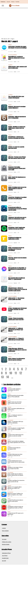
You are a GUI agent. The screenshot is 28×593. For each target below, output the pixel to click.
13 (2, 377)
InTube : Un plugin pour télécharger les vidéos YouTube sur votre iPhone (17, 309)
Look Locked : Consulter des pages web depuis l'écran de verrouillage (17, 47)
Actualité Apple (5, 558)
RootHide (17, 1)
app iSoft (4, 560)
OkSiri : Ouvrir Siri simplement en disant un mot (16, 177)
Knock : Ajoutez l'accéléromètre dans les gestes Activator (16, 359)
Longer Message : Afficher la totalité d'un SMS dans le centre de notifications (17, 350)
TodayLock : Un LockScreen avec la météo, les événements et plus (17, 218)
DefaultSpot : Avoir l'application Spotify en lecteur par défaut (16, 228)
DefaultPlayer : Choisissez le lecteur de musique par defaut (16, 137)
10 (10, 373)
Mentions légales (5, 544)
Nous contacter (5, 530)
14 (7, 377)
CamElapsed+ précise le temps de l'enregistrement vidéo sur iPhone (15, 507)
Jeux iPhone (4, 555)
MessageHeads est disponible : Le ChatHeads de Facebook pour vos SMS (17, 269)
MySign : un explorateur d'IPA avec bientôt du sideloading (15, 422)
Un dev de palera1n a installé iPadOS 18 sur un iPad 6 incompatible (16, 429)
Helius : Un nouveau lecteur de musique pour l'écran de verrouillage (16, 249)
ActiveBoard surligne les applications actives (14, 238)
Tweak (15, 5)
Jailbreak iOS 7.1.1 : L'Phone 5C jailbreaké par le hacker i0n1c (16, 339)
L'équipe (4, 528)
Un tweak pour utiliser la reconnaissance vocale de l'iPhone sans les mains (17, 208)
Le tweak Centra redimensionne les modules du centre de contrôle (15, 435)
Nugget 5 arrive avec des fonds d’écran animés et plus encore (14, 402)
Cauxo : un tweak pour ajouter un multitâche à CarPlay (15, 415)
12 (20, 373)
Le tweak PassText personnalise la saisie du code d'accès (15, 500)
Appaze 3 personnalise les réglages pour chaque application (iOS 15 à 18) (16, 442)
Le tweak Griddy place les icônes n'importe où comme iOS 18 (15, 455)
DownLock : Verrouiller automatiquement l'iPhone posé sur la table (16, 168)
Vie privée (4, 539)
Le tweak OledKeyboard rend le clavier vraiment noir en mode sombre (16, 461)
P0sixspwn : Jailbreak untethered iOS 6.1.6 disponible (17, 117)
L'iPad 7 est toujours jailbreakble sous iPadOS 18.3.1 (16, 409)
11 (16, 373)
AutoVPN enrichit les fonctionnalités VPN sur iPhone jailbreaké (16, 396)
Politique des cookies (6, 541)
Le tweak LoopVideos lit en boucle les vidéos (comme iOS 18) (16, 481)
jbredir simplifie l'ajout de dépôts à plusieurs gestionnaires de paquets (15, 474)
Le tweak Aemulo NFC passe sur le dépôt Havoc (15, 514)
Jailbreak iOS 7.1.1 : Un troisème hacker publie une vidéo (16, 298)
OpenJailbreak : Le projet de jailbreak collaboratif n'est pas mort (16, 58)
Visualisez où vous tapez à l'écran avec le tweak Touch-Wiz (15, 468)
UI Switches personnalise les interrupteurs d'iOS (14, 448)
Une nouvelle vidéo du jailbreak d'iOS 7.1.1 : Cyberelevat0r (16, 278)
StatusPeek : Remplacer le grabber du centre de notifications (17, 198)
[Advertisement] (14, 22)
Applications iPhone (6, 553)
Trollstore (13, 1)
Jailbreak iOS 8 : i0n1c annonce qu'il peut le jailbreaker (17, 67)
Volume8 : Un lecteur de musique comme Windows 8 (17, 107)
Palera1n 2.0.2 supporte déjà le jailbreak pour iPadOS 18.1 (15, 487)
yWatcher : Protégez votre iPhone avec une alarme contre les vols (17, 157)
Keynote (8, 1)
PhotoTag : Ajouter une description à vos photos (17, 258)
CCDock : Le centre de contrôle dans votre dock (16, 147)
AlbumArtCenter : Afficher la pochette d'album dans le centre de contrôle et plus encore (17, 289)
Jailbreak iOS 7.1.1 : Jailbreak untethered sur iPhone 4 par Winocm (15, 329)
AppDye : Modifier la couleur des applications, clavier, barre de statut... (16, 128)
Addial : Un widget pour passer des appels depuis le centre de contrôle (17, 188)
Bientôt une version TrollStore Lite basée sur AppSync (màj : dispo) (15, 494)
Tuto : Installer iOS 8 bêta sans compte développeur (16, 97)
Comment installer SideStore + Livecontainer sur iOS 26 (14, 389)
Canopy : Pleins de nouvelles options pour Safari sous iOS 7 (16, 319)
